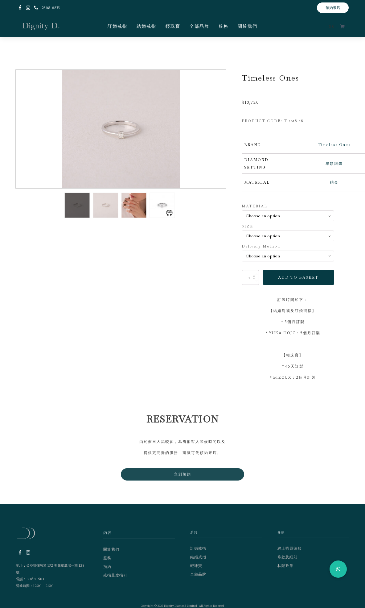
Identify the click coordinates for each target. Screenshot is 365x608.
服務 (223, 26)
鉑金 (334, 182)
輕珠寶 (173, 26)
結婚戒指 (146, 26)
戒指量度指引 (115, 575)
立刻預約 (182, 474)
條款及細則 (287, 557)
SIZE (247, 226)
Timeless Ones (334, 144)
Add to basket (298, 277)
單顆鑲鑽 (334, 163)
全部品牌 (199, 26)
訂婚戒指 (117, 26)
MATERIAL (254, 206)
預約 (107, 566)
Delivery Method (261, 246)
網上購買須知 (289, 548)
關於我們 (247, 26)
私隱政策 (285, 565)
